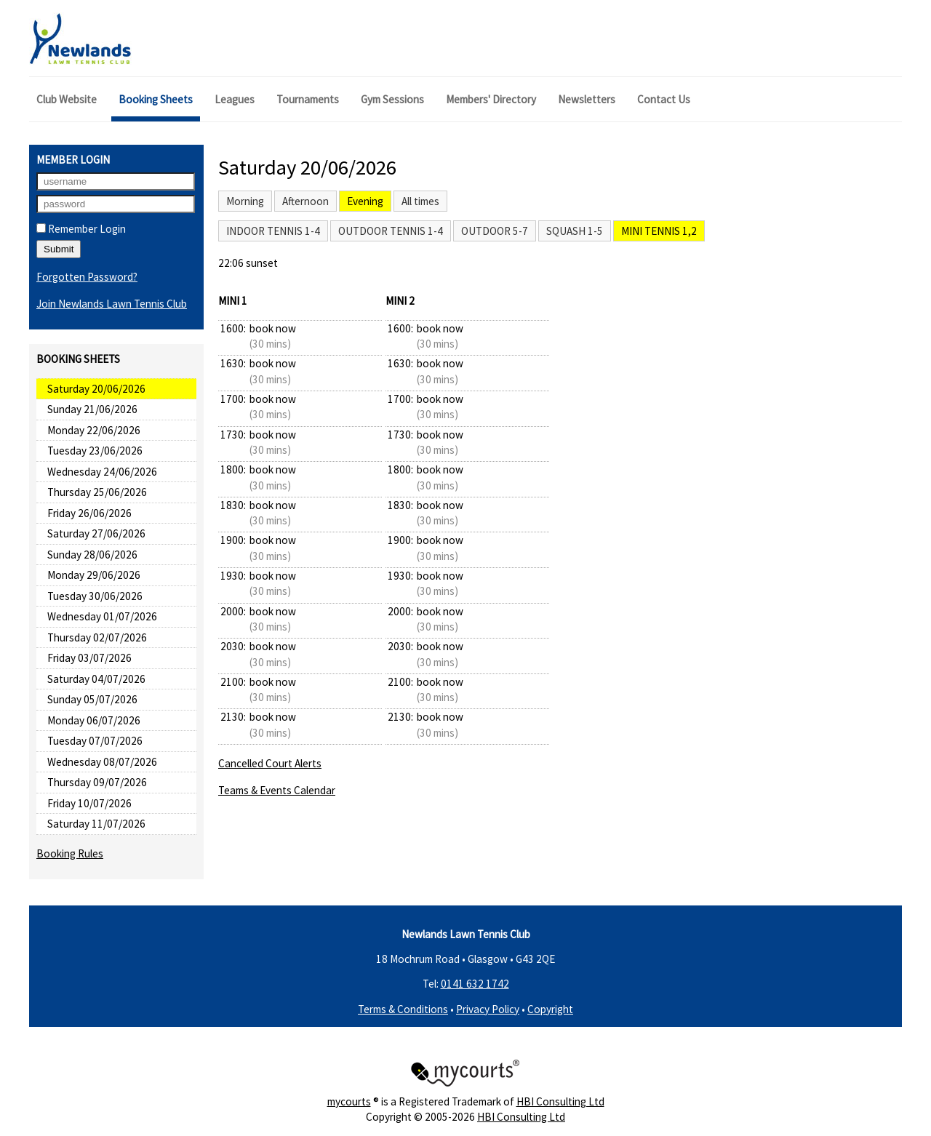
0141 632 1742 (475, 984)
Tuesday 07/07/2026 (95, 741)
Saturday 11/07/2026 (96, 824)
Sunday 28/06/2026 (92, 554)
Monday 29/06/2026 (93, 575)
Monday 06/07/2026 (93, 720)
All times (420, 201)
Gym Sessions (392, 99)
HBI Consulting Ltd (560, 1101)
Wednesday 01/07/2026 (102, 616)
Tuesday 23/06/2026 (95, 450)
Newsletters (586, 99)
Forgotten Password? (86, 277)
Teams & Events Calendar (276, 790)
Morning (245, 201)
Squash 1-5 (574, 231)
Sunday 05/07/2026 (92, 699)
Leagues (235, 99)
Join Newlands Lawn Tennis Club (111, 304)
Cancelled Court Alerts (269, 763)
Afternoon (305, 201)
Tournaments (307, 99)
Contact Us (663, 99)
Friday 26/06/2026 (89, 513)
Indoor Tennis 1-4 (273, 231)
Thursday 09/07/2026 (97, 782)
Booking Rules (69, 853)
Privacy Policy (487, 1009)
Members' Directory (491, 99)
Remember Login (81, 229)
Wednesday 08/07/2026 (102, 762)
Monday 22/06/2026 (93, 430)
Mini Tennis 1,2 (659, 231)
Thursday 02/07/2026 (97, 637)
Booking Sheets (156, 99)
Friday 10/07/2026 (89, 803)
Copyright (550, 1009)
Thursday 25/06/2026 (97, 492)
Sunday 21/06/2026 (92, 409)
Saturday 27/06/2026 (96, 533)
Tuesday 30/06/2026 (95, 596)
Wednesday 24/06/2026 (102, 472)
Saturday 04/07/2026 (96, 679)
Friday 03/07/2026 (89, 658)
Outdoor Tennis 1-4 (390, 231)
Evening (365, 201)
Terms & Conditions (403, 1009)
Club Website (66, 99)
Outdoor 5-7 (494, 231)
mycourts (349, 1101)
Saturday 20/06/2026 (96, 389)
